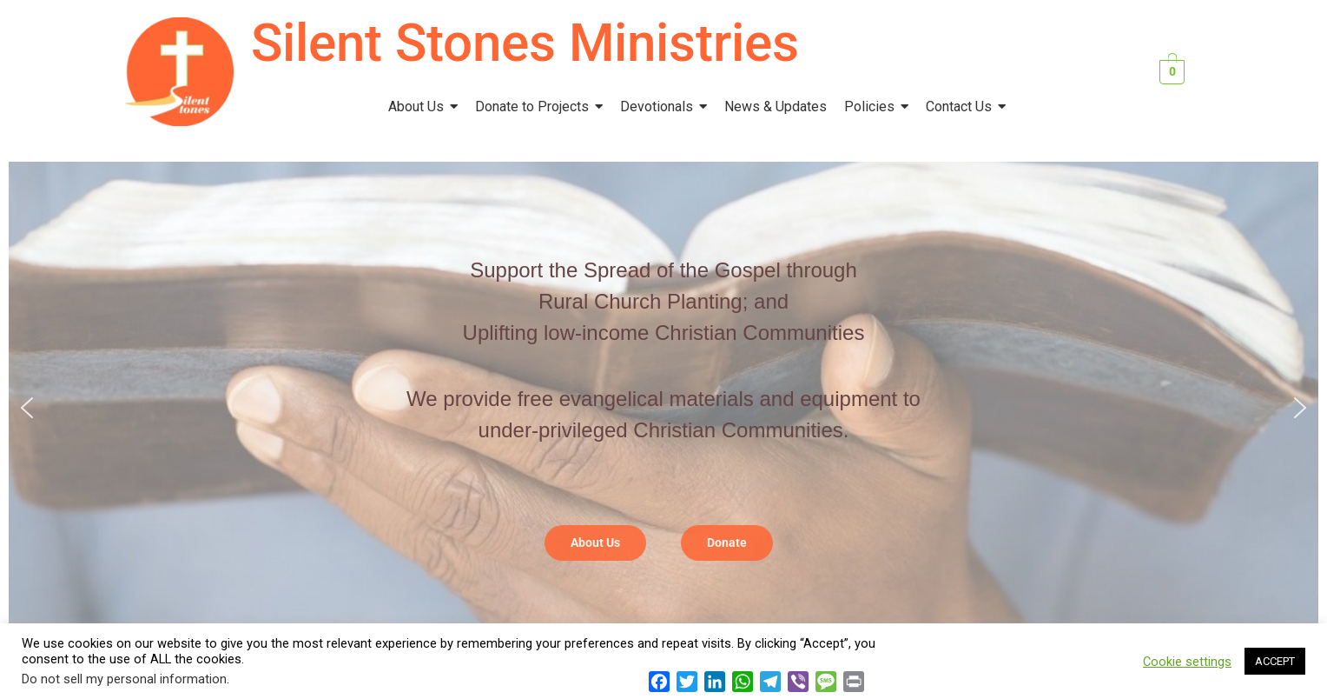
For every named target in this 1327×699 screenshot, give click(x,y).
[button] (27, 408)
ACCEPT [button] (1275, 661)
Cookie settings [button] (1187, 661)
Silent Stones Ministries (525, 43)
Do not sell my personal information (124, 679)
